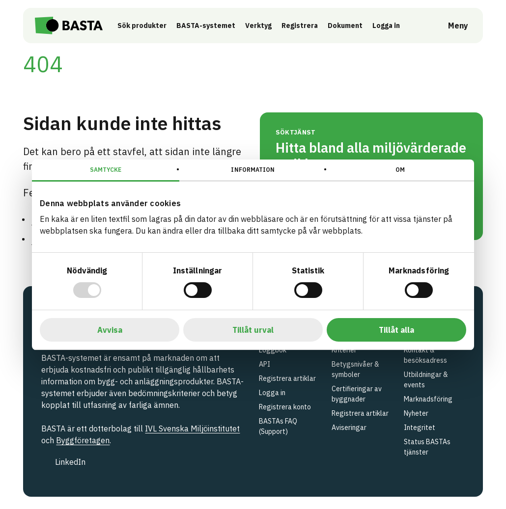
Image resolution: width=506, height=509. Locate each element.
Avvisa (109, 330)
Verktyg (259, 25)
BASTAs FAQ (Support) (278, 426)
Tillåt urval (253, 330)
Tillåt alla (396, 330)
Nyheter (416, 413)
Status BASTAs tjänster (427, 446)
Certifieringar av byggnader (357, 393)
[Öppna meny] (451, 25)
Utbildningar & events (426, 379)
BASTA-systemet (206, 25)
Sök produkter (143, 25)
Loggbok (272, 350)
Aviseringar (349, 427)
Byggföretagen (83, 440)
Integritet (419, 427)
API (264, 364)
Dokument (346, 25)
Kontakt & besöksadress (425, 355)
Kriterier (344, 350)
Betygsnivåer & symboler (355, 369)
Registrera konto (285, 406)
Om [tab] (400, 169)
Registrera (300, 25)
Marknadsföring (428, 399)
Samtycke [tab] (106, 169)
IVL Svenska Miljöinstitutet (192, 428)
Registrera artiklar (287, 378)
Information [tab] (253, 169)
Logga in (389, 25)
